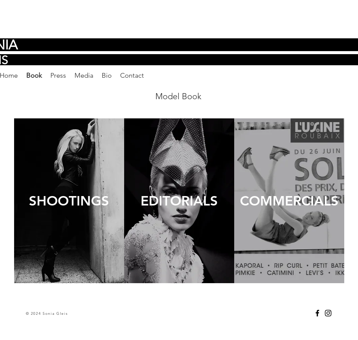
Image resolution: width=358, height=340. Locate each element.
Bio (107, 75)
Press (58, 75)
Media (83, 75)
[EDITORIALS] (179, 200)
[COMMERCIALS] (289, 200)
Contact (132, 75)
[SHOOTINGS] (69, 200)
